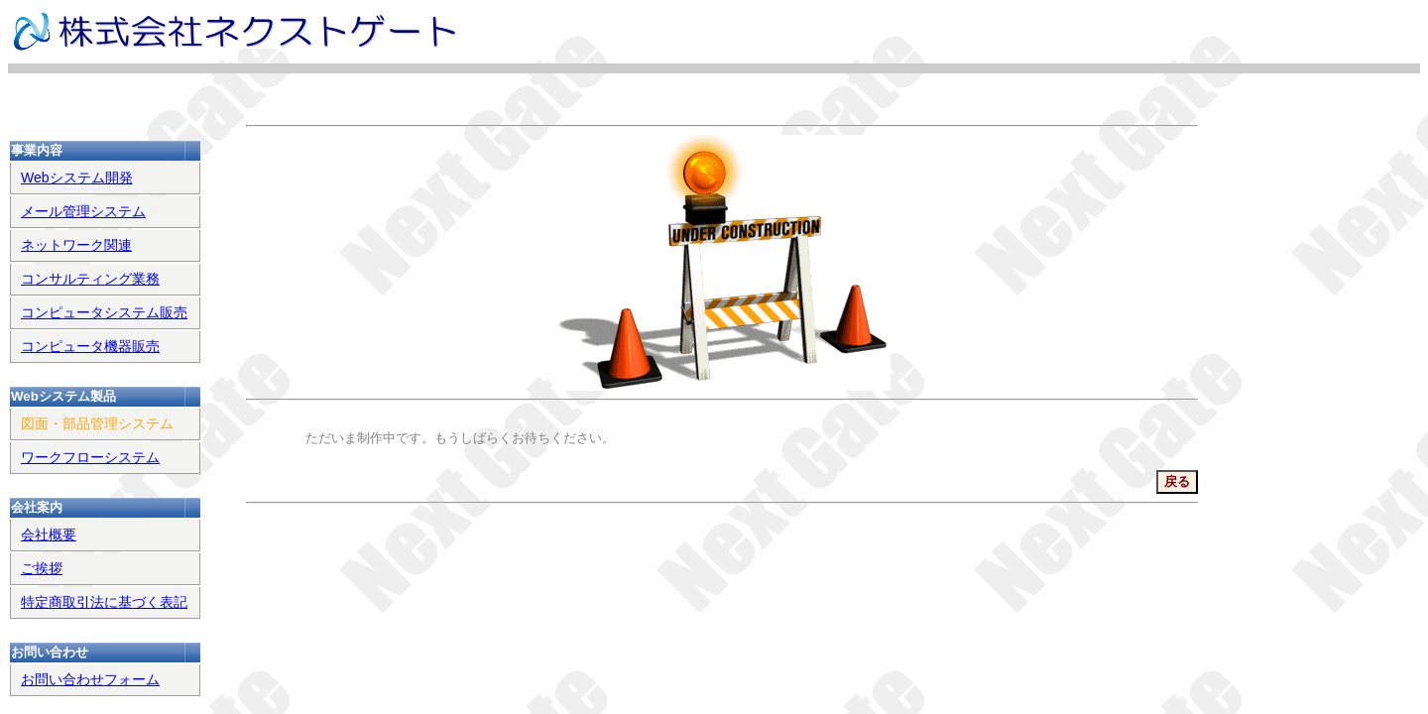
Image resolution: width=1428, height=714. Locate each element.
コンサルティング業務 (90, 279)
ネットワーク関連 (76, 245)
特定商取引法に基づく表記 (104, 602)
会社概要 (48, 534)
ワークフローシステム (90, 457)
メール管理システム (83, 211)
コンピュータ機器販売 (90, 346)
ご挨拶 (41, 568)
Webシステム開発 (77, 177)
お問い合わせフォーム (90, 679)
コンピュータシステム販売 (104, 312)
